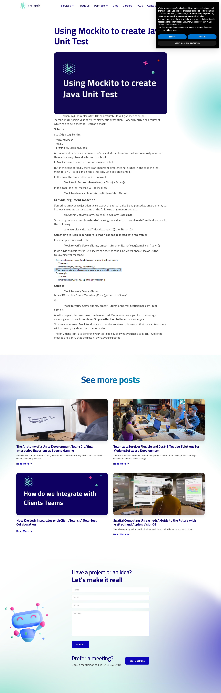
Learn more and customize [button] (187, 685)
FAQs (140, 5)
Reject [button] (172, 679)
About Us (84, 5)
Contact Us (154, 5)
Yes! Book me (137, 660)
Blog (115, 5)
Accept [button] (202, 679)
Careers (127, 5)
